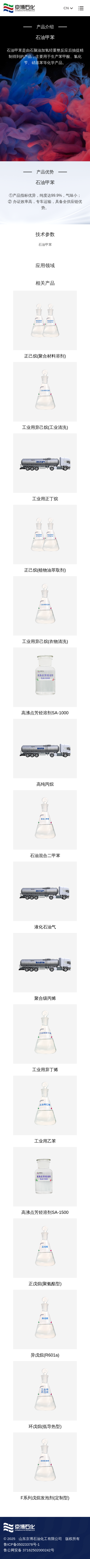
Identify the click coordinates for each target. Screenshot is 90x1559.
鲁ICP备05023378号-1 (22, 1544)
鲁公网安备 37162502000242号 (29, 1550)
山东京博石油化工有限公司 (40, 1539)
